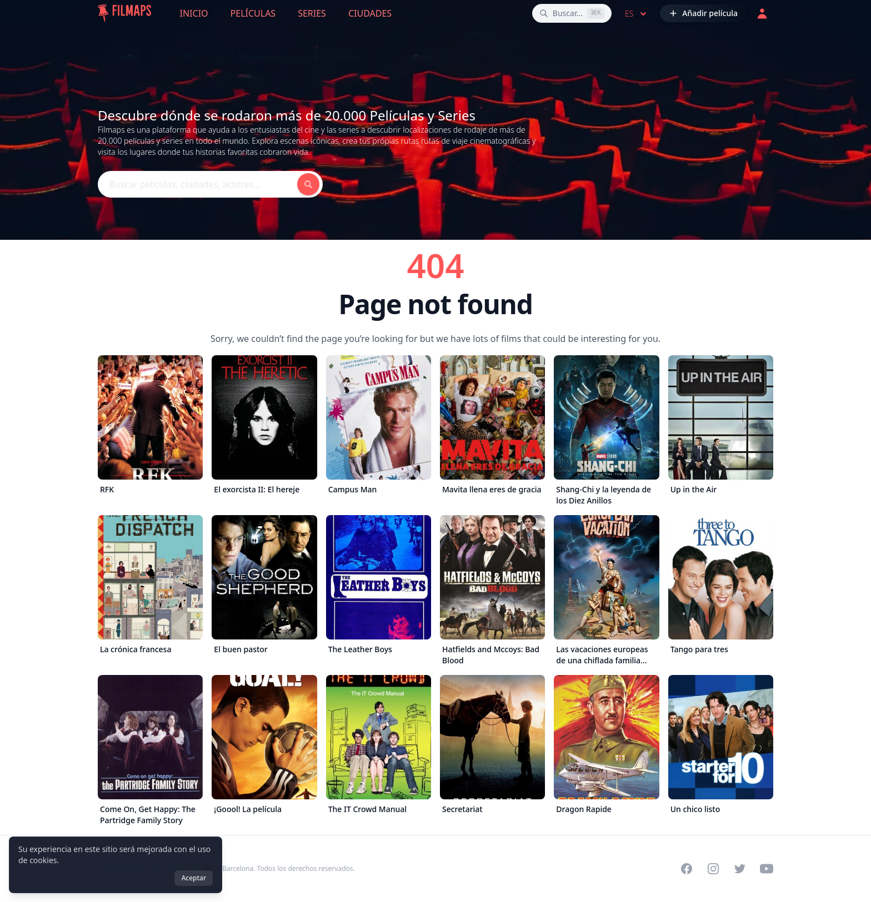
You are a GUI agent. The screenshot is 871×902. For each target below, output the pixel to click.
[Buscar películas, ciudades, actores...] (572, 13)
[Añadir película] (703, 13)
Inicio (194, 13)
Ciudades (370, 13)
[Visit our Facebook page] (686, 868)
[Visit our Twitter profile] (740, 868)
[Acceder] (762, 13)
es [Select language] (637, 13)
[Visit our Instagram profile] (713, 868)
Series (312, 13)
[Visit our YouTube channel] (766, 868)
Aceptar (193, 878)
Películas (253, 13)
